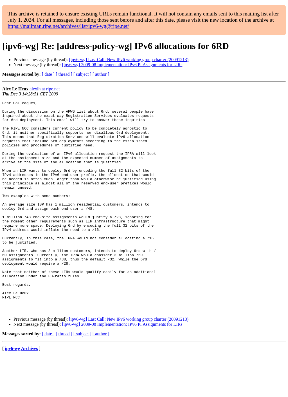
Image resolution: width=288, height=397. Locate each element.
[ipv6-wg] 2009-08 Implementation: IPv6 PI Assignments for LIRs (122, 64)
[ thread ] (64, 74)
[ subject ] (82, 74)
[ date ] (48, 74)
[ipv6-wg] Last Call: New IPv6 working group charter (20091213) (128, 59)
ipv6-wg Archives (21, 389)
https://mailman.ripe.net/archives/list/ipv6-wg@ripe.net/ (68, 26)
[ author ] (101, 74)
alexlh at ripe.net (45, 88)
